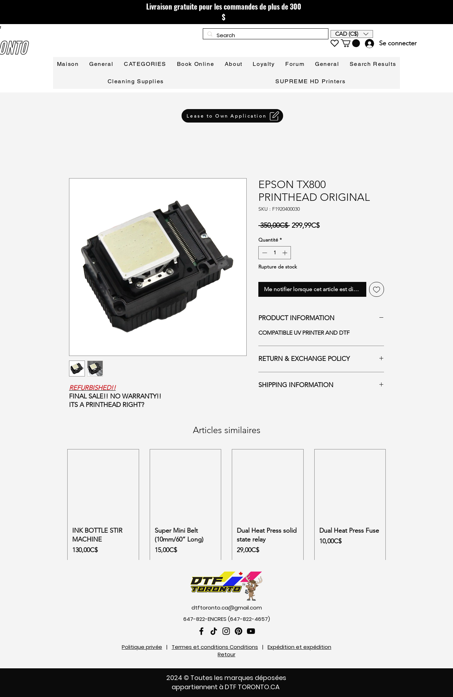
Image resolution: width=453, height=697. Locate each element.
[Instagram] (226, 631)
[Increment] (285, 252)
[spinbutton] (274, 252)
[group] (226, 509)
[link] (350, 43)
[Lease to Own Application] (232, 116)
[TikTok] (214, 631)
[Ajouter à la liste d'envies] (376, 289)
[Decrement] (263, 252)
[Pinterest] (238, 631)
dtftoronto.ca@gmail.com (226, 607)
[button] (352, 34)
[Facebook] (201, 631)
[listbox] (352, 34)
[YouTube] (251, 631)
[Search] (265, 35)
